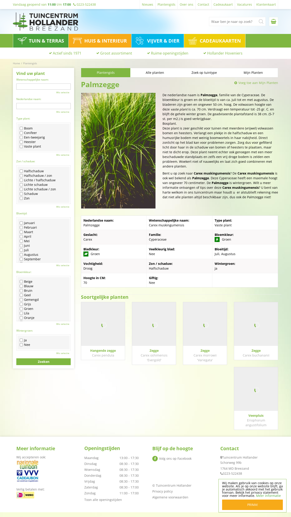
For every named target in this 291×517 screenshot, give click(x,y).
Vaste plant (30, 146)
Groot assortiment (116, 53)
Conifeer (28, 132)
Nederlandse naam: (28, 99)
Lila (24, 313)
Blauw (26, 286)
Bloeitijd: (21, 213)
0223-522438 (232, 478)
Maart (26, 232)
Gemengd (29, 299)
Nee (25, 344)
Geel (25, 295)
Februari (28, 227)
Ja (23, 340)
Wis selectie (62, 92)
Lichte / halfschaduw (38, 180)
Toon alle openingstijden (103, 504)
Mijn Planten (253, 72)
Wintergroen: (24, 331)
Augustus (29, 254)
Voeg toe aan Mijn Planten (258, 83)
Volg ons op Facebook (175, 463)
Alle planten (155, 72)
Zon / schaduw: (25, 161)
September (30, 259)
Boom (26, 128)
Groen (26, 308)
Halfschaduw (32, 171)
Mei (25, 241)
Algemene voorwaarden (170, 502)
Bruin (26, 290)
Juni (25, 245)
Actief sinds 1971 (67, 53)
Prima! (252, 505)
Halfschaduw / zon (36, 175)
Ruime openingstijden (169, 53)
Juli (24, 250)
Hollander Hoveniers (224, 53)
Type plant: (23, 118)
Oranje (27, 317)
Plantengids (106, 72)
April (25, 236)
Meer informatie (268, 495)
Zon (25, 198)
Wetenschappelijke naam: (32, 79)
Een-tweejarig (32, 137)
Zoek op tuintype (204, 72)
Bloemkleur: (24, 272)
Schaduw (29, 193)
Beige (26, 281)
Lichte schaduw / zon (38, 189)
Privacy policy (162, 496)
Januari (27, 223)
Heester (28, 142)
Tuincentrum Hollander (240, 462)
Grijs (25, 304)
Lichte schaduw (34, 184)
